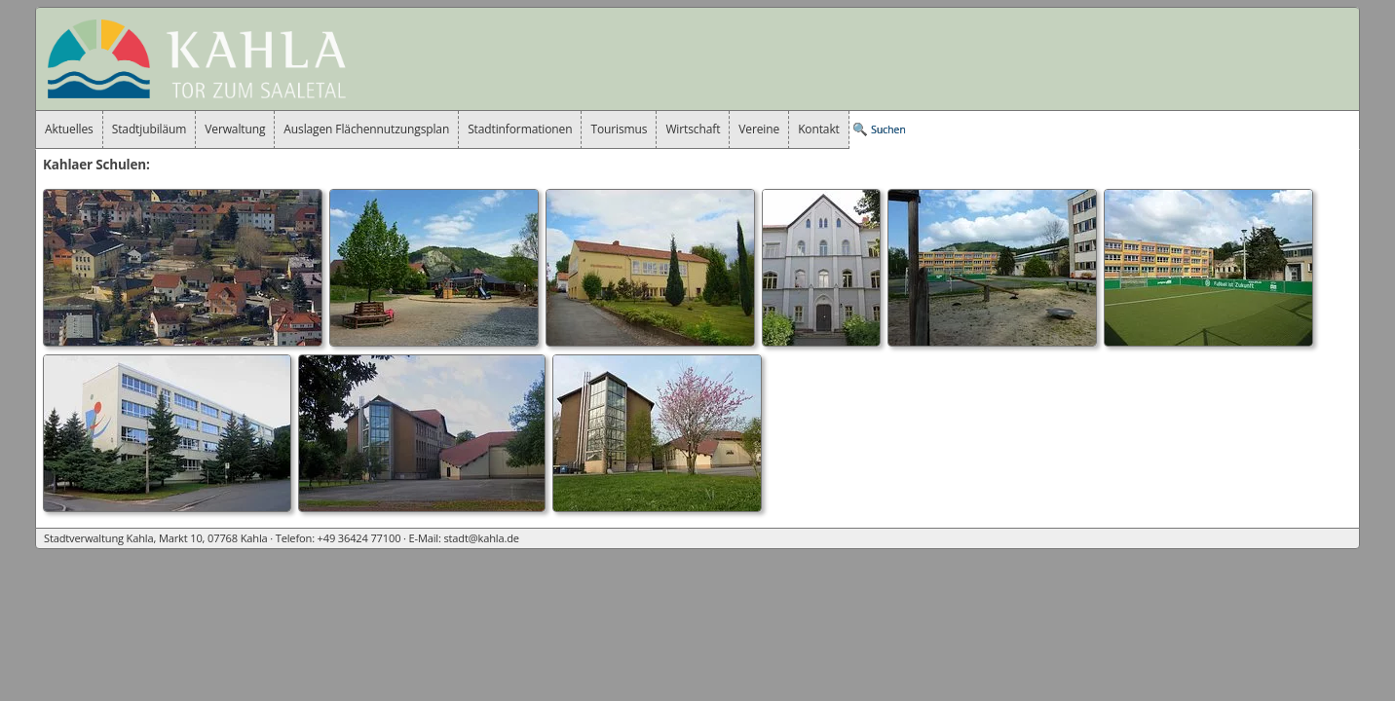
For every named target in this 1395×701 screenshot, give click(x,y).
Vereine (758, 129)
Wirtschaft (692, 129)
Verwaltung (235, 129)
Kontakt (819, 129)
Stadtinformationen (520, 129)
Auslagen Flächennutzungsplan (366, 129)
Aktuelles (69, 129)
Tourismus (618, 129)
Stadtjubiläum (149, 129)
